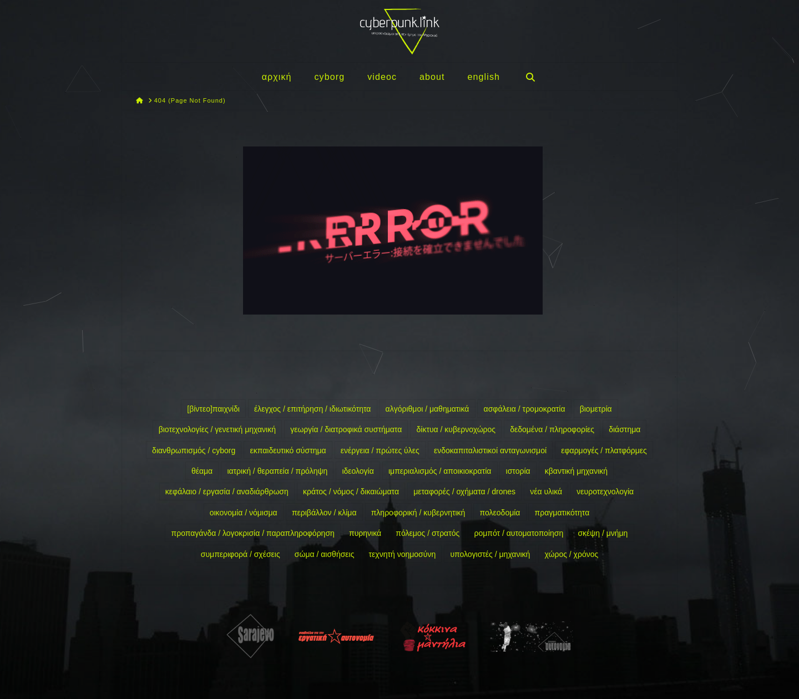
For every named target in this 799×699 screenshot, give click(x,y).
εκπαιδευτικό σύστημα (288, 450)
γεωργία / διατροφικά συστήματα (346, 429)
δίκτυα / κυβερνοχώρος (455, 429)
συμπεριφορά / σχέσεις (240, 554)
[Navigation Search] (530, 76)
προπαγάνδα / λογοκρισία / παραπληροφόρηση (253, 533)
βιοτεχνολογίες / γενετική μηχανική (217, 429)
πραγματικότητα (562, 512)
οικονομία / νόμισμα (243, 512)
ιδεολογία (357, 471)
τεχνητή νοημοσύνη (402, 554)
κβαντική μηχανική (576, 471)
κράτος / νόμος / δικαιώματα (351, 491)
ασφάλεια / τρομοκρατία (524, 408)
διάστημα (624, 429)
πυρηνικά (365, 533)
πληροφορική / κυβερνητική (418, 512)
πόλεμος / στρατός (427, 533)
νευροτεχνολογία (605, 491)
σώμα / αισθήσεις (325, 554)
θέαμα (202, 471)
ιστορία (518, 471)
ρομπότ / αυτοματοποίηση (518, 533)
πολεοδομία (500, 512)
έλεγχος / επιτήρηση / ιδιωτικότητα (312, 408)
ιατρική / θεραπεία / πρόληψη (277, 471)
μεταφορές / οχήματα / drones (464, 491)
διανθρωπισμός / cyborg (193, 450)
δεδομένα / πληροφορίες (552, 429)
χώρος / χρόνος (572, 554)
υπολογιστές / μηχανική (490, 554)
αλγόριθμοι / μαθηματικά (427, 408)
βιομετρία (596, 408)
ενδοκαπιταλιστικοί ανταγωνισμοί (490, 450)
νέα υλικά (546, 491)
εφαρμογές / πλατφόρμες (604, 450)
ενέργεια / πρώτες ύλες (380, 450)
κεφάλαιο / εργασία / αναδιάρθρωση (227, 491)
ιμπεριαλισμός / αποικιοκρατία (439, 471)
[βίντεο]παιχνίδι (213, 408)
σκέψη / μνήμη (603, 533)
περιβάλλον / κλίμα (324, 512)
